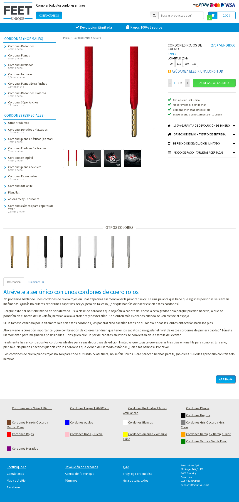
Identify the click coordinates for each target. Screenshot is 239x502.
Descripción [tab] (14, 282)
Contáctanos (49, 15)
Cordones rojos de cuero (87, 37)
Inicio (66, 37)
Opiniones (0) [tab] (36, 282)
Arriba (226, 379)
